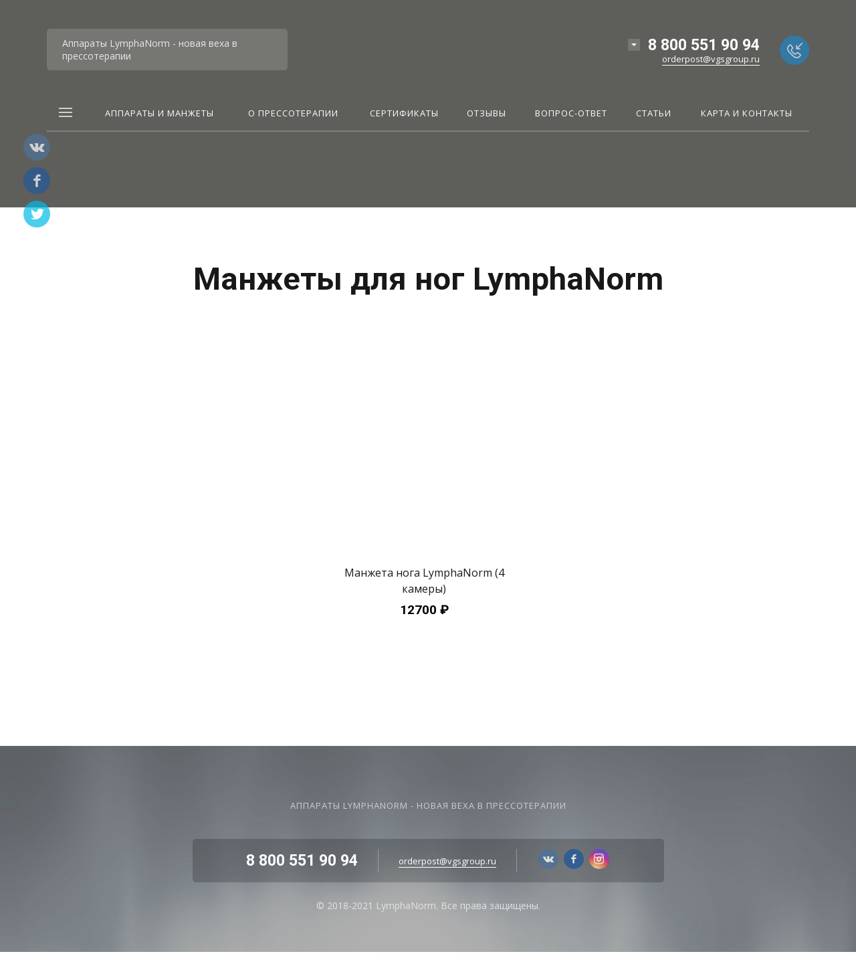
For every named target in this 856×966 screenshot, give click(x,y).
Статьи (653, 113)
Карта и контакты (746, 113)
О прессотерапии (293, 113)
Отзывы (486, 113)
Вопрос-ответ (571, 113)
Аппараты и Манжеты (159, 113)
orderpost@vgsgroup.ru (711, 59)
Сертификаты (404, 113)
